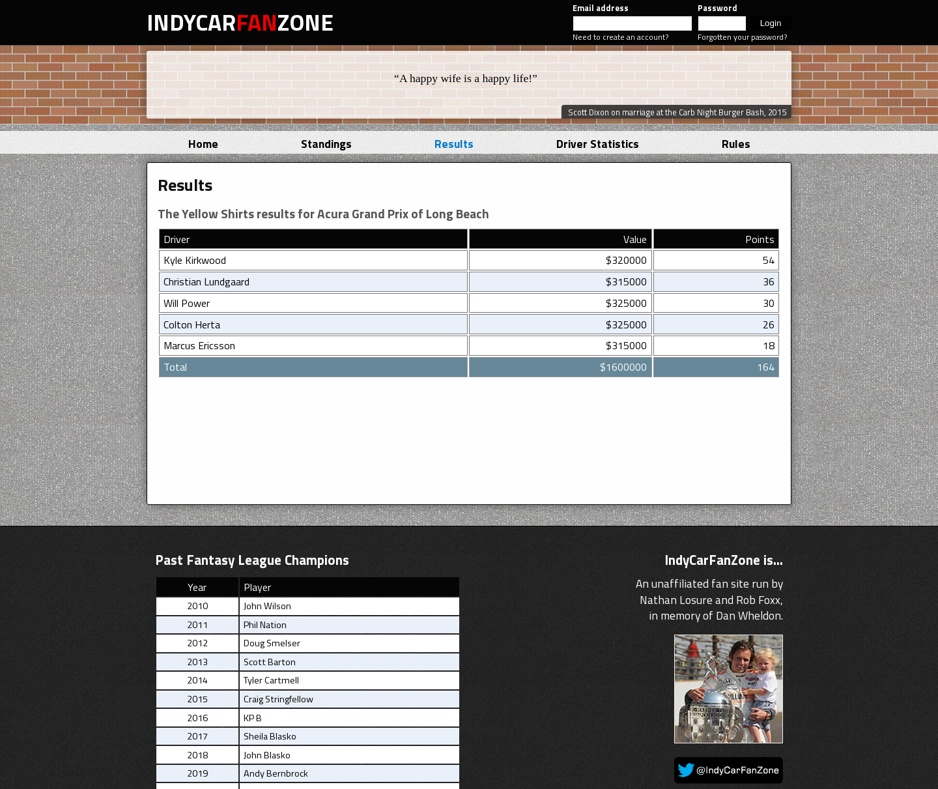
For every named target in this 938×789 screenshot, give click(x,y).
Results (454, 143)
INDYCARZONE (240, 22)
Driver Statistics (597, 143)
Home (203, 143)
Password (717, 8)
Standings (326, 143)
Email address (601, 8)
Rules (736, 143)
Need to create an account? (620, 37)
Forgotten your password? (742, 37)
